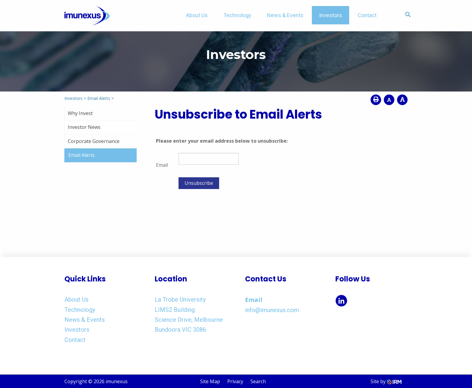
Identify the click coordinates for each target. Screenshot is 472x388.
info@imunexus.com (272, 310)
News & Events (285, 15)
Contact (367, 15)
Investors (330, 15)
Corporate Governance (94, 141)
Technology (237, 15)
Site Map (210, 381)
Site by (386, 381)
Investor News (84, 127)
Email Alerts (81, 155)
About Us (197, 15)
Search (258, 381)
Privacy (235, 381)
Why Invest (80, 113)
